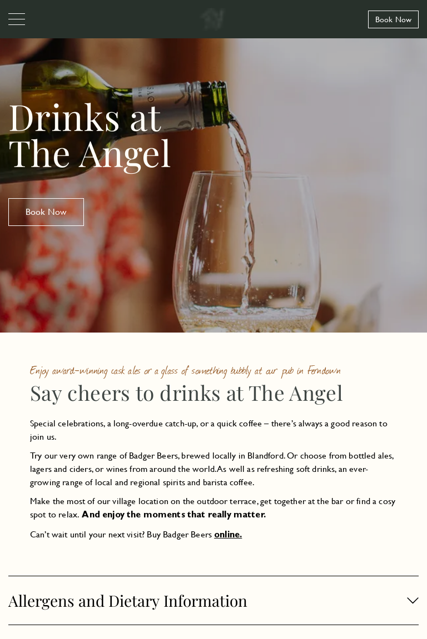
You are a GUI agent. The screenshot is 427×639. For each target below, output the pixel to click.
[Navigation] (16, 19)
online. (228, 535)
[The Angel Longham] (213, 19)
